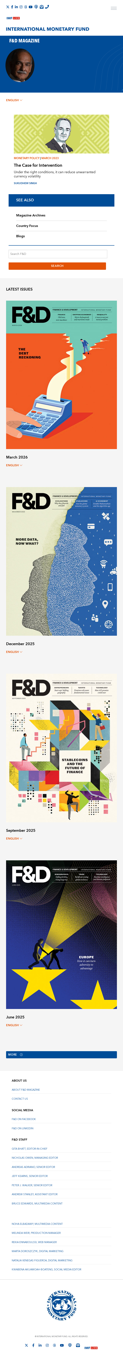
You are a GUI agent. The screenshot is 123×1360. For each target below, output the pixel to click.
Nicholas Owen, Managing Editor (35, 1158)
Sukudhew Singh (25, 183)
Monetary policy (26, 158)
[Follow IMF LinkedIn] (16, 7)
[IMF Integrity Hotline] (47, 7)
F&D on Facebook (24, 1119)
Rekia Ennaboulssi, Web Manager (34, 1242)
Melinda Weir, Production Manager (36, 1233)
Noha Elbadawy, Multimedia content (37, 1224)
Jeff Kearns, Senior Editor (30, 1176)
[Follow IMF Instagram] (21, 7)
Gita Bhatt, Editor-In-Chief (29, 1149)
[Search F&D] (58, 254)
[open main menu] (114, 9)
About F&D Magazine (26, 1090)
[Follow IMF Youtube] (31, 7)
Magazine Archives (30, 215)
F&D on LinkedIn (22, 1129)
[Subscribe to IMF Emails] (41, 7)
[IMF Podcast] (36, 7)
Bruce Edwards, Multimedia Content (37, 1204)
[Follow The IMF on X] (7, 7)
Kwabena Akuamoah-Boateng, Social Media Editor (46, 1270)
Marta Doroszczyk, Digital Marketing (37, 1251)
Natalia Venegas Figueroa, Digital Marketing (42, 1260)
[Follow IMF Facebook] (12, 7)
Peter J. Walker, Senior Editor (32, 1185)
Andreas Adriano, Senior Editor (33, 1167)
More (16, 1054)
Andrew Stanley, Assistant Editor (35, 1194)
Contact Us (20, 1099)
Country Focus (27, 226)
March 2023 (50, 158)
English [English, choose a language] (14, 100)
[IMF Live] (13, 17)
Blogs (20, 236)
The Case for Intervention (38, 165)
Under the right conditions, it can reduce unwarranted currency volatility (55, 174)
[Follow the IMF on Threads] (25, 7)
